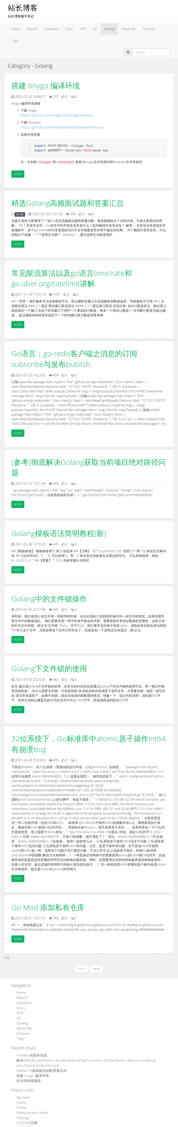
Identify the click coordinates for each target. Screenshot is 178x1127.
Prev (82, 967)
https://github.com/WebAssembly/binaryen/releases (58, 126)
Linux (69, 29)
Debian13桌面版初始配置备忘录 (39, 1063)
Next (96, 967)
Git (95, 29)
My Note (22, 1088)
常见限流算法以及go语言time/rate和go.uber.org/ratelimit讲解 (71, 277)
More (18, 173)
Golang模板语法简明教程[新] (58, 532)
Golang (109, 29)
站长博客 (23, 8)
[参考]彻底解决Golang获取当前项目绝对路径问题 (88, 466)
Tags (14, 40)
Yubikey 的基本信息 (30, 1049)
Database (51, 29)
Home (15, 29)
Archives (149, 29)
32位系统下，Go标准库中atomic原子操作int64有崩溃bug (88, 742)
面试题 (20, 213)
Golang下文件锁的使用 (49, 667)
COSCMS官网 (25, 1111)
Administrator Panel (30, 1102)
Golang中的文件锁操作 (49, 598)
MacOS (32, 29)
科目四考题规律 (27, 1072)
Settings (22, 1107)
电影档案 (22, 1116)
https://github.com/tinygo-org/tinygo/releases (53, 115)
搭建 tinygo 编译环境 (45, 85)
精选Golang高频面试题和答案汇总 (67, 202)
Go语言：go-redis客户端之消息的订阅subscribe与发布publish (74, 357)
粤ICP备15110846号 (122, 1124)
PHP (83, 29)
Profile (20, 1097)
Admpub (72, 1124)
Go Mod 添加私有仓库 (48, 906)
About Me (128, 29)
